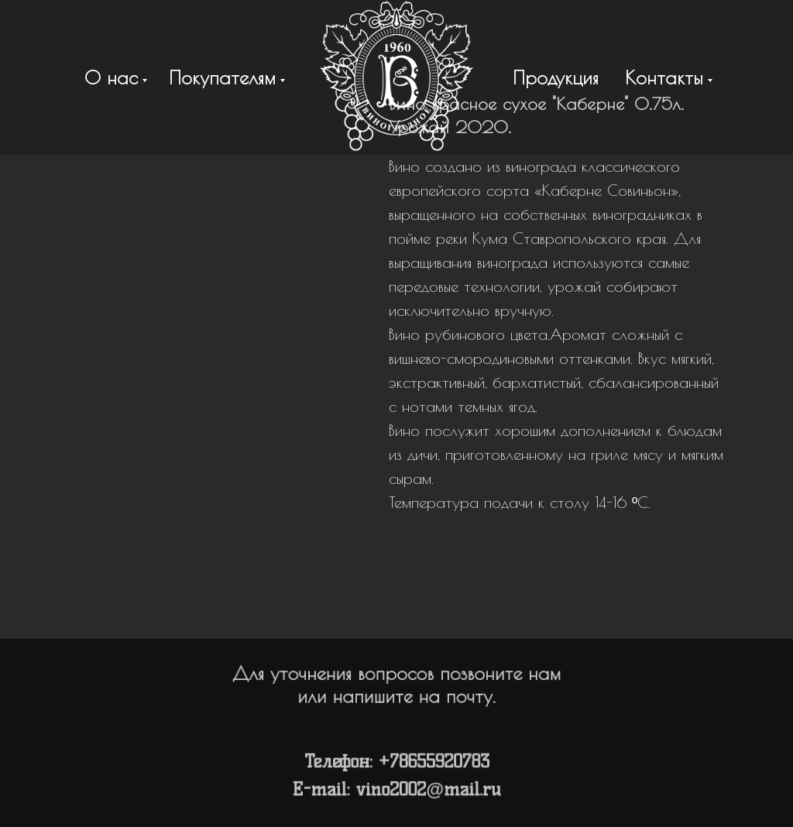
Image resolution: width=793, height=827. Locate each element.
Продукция (556, 77)
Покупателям (222, 77)
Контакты (664, 77)
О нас (111, 77)
